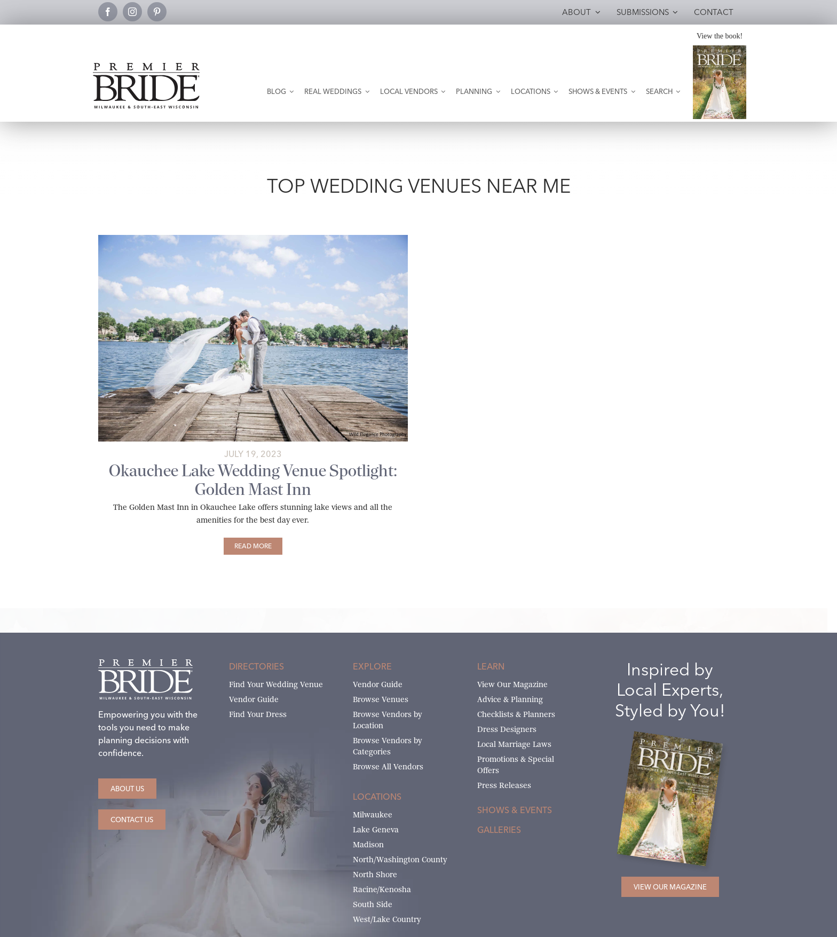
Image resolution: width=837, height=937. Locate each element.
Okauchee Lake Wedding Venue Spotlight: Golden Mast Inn (253, 480)
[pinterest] (157, 11)
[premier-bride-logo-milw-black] (146, 67)
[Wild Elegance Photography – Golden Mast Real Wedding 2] (253, 239)
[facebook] (107, 11)
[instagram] (132, 11)
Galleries (499, 829)
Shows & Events (514, 810)
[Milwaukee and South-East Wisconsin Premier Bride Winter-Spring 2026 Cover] (719, 49)
